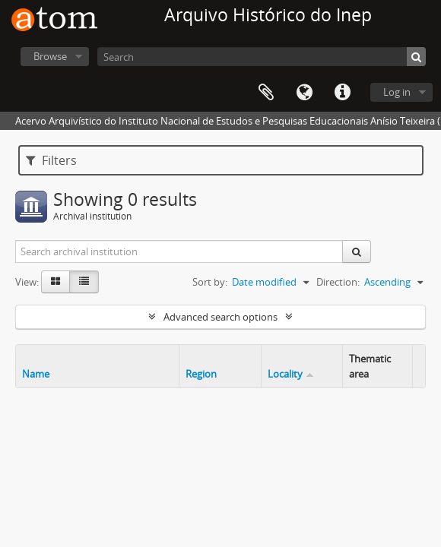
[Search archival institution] (179, 251)
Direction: (338, 282)
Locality (285, 374)
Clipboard (266, 93)
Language (304, 93)
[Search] (261, 56)
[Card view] (55, 281)
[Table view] (84, 281)
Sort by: (209, 282)
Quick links (342, 93)
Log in (397, 92)
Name (35, 374)
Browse (50, 56)
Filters (51, 160)
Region (201, 374)
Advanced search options (220, 317)
